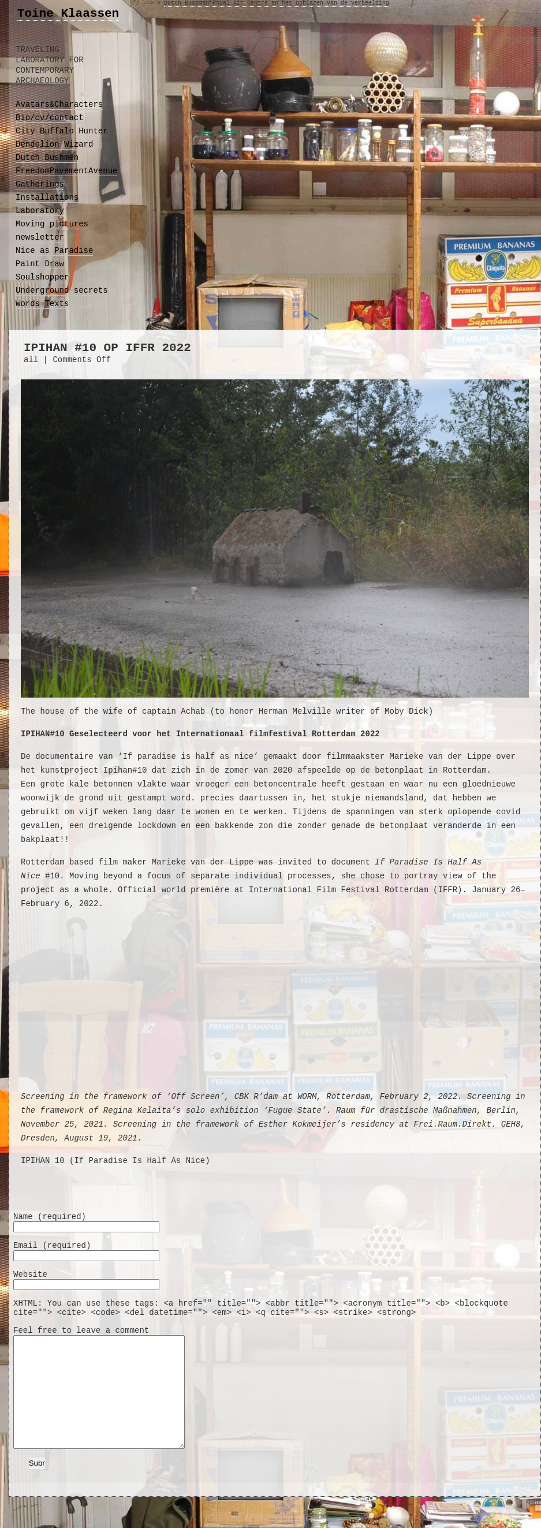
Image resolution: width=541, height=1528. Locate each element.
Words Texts (42, 303)
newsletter (40, 237)
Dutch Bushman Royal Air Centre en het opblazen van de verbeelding (276, 3)
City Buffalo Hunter (62, 131)
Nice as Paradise (54, 250)
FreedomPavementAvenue (66, 171)
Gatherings (40, 184)
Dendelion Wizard (54, 144)
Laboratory (40, 210)
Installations (47, 197)
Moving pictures (52, 224)
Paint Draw (40, 264)
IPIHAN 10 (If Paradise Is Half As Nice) (115, 1160)
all (31, 359)
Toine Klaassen (68, 13)
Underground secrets (62, 290)
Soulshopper (42, 277)
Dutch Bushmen (47, 157)
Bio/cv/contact (50, 117)
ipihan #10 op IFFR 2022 (107, 348)
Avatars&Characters (59, 104)
